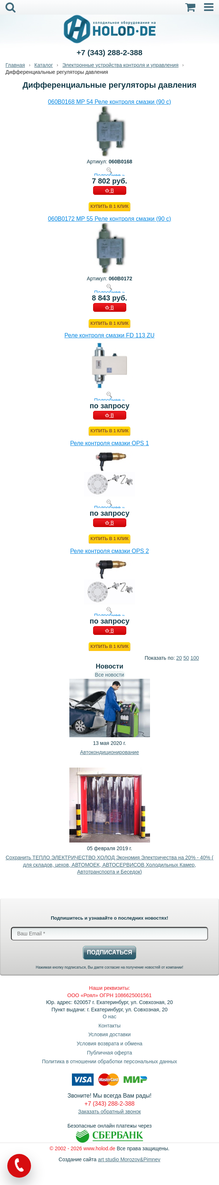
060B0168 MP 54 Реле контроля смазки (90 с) (109, 102)
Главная (15, 65)
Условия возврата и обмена (109, 1043)
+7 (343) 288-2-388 (109, 52)
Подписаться (109, 952)
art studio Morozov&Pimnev (129, 1159)
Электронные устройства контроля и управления (120, 65)
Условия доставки (109, 1034)
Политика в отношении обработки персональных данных (109, 1061)
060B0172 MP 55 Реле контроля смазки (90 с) (109, 219)
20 (179, 658)
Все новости (109, 675)
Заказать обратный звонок (109, 1111)
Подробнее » (109, 175)
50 (186, 658)
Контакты (109, 1026)
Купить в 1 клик (109, 206)
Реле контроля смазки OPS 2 (109, 551)
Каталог (43, 65)
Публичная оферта (109, 1053)
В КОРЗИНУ (109, 191)
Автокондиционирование (109, 752)
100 (195, 658)
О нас (109, 1016)
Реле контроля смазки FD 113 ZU (110, 335)
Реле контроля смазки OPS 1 (109, 443)
